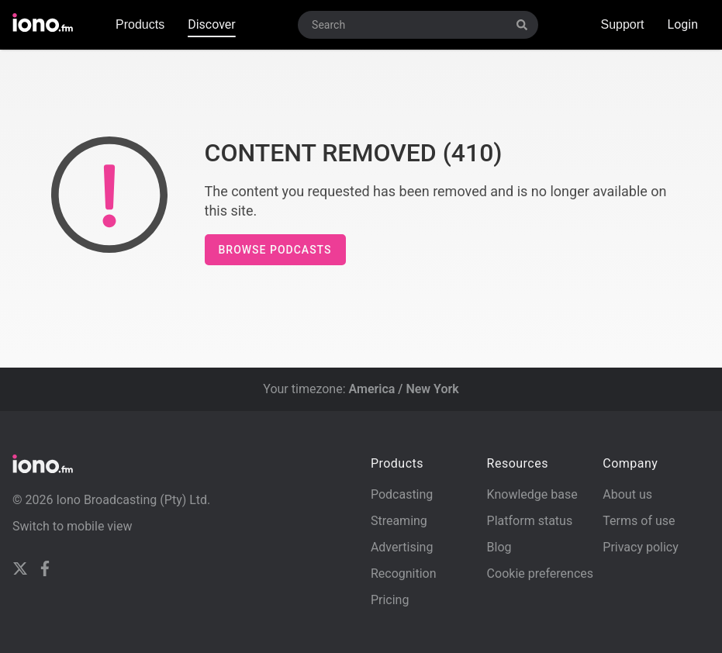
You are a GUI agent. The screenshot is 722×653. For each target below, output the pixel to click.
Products (140, 24)
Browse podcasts (275, 250)
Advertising (402, 547)
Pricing (390, 600)
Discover (212, 24)
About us (627, 494)
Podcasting (402, 494)
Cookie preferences (540, 573)
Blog (499, 547)
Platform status (530, 520)
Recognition (404, 573)
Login (683, 24)
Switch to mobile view (72, 526)
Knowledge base (532, 494)
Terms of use (639, 520)
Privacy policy (641, 547)
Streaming (399, 520)
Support (622, 24)
